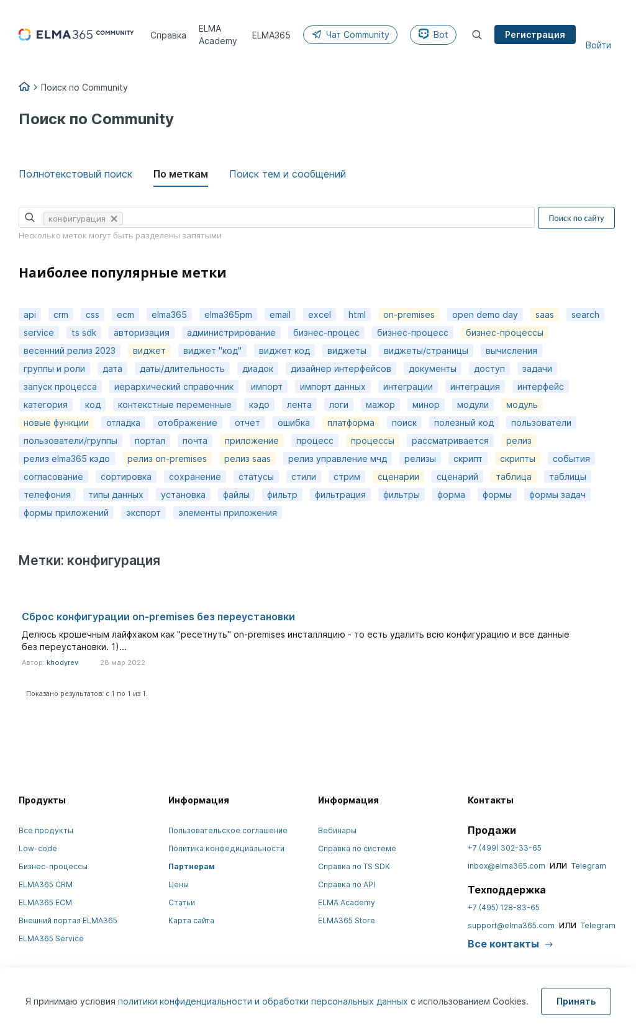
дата (112, 368)
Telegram (588, 865)
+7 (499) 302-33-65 (505, 847)
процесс (315, 440)
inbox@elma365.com (506, 865)
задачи (537, 368)
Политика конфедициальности (226, 848)
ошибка (294, 422)
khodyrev (62, 662)
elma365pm (228, 314)
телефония (47, 494)
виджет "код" (212, 350)
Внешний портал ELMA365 (68, 920)
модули (473, 404)
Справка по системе (357, 848)
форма (451, 494)
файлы (236, 494)
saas (544, 314)
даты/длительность (182, 368)
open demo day (485, 314)
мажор (380, 404)
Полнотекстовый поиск (75, 174)
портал (150, 440)
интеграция (475, 386)
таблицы (567, 476)
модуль (522, 404)
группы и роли (54, 368)
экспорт (143, 512)
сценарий (457, 476)
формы (497, 494)
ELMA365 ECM (45, 902)
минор (426, 404)
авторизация (142, 332)
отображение (187, 422)
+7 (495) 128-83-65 (504, 907)
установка (183, 494)
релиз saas (247, 458)
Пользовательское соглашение (228, 830)
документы (433, 368)
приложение (252, 440)
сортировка (126, 476)
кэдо (259, 404)
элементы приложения (227, 512)
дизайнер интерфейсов (341, 368)
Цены (178, 884)
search (585, 314)
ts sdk (83, 332)
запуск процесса (60, 386)
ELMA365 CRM (46, 884)
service (39, 332)
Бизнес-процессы (53, 866)
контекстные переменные (175, 404)
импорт (267, 386)
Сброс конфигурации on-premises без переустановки (158, 616)
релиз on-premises (167, 458)
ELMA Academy (346, 902)
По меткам (180, 174)
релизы (420, 458)
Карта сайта (191, 920)
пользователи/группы (70, 440)
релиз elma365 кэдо (67, 458)
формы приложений (66, 512)
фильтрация (340, 494)
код (93, 404)
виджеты (346, 350)
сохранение (195, 476)
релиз (519, 440)
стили (303, 476)
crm (60, 314)
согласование (53, 476)
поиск (404, 422)
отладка (123, 422)
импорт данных (333, 386)
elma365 (169, 314)
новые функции (56, 422)
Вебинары (337, 830)
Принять (576, 1001)
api (30, 314)
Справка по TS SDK (354, 866)
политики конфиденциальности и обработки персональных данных (264, 1001)
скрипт (468, 458)
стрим (347, 476)
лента (299, 404)
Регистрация (535, 34)
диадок (257, 368)
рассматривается (450, 440)
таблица (514, 476)
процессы (372, 440)
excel (319, 314)
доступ (489, 368)
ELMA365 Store (346, 920)
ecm (125, 314)
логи (338, 404)
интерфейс (540, 386)
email (280, 314)
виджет (149, 350)
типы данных (115, 494)
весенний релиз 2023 (70, 350)
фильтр (282, 494)
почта (195, 440)
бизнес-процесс (412, 332)
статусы (256, 476)
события (571, 458)
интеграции (408, 386)
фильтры (401, 494)
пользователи (541, 422)
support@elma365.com (511, 925)
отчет (247, 422)
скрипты (517, 458)
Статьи (181, 902)
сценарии (398, 476)
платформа (351, 422)
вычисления (511, 350)
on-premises (409, 314)
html (357, 314)
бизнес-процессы (504, 332)
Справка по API (346, 884)
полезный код (464, 422)
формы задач (557, 494)
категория (46, 404)
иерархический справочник (174, 386)
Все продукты (46, 830)
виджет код (284, 350)
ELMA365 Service (51, 938)
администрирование (231, 332)
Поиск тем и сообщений (287, 174)
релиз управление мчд (337, 458)
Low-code (38, 848)
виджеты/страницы (426, 350)
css (92, 314)
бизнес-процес (326, 332)
